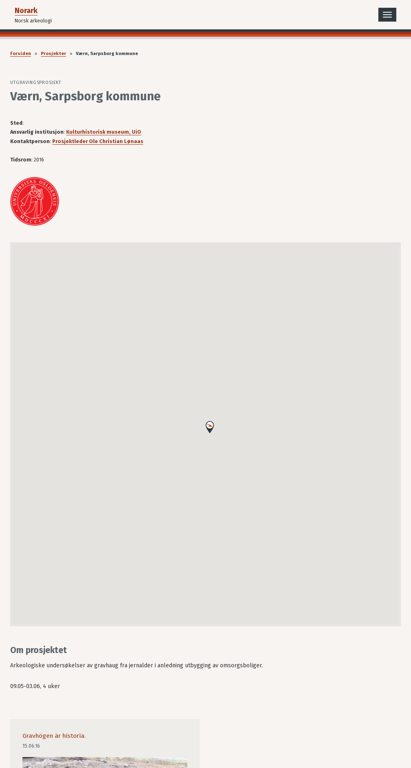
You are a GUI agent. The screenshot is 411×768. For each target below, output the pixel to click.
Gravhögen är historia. (54, 735)
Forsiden (20, 53)
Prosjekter (53, 53)
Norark (26, 10)
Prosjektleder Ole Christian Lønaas (97, 141)
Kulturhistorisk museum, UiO (103, 132)
